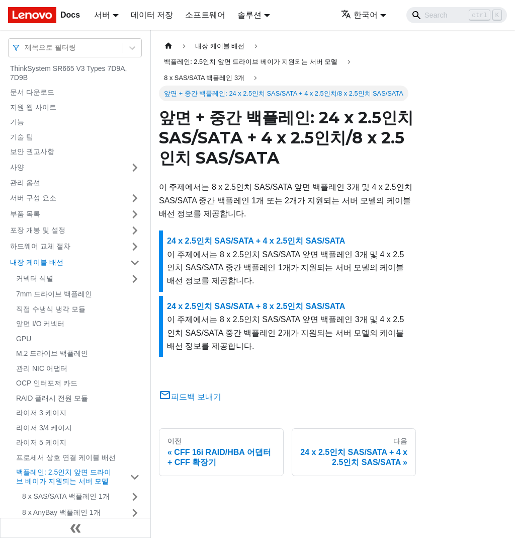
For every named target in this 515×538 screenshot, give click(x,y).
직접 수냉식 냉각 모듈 (50, 309)
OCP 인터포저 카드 (46, 383)
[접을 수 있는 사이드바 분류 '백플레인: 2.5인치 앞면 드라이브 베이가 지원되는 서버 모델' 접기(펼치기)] (135, 477)
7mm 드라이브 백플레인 (54, 294)
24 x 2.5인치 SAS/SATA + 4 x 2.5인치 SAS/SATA (256, 241)
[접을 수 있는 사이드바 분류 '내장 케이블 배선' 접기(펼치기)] (135, 263)
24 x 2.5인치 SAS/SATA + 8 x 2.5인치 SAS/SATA (256, 306)
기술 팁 (21, 137)
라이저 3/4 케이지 (44, 428)
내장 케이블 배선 (36, 262)
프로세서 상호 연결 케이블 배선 (66, 457)
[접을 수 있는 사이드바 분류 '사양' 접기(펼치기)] (135, 168)
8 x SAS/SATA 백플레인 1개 (66, 496)
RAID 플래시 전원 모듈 (52, 398)
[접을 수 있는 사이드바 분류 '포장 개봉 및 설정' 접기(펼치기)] (135, 230)
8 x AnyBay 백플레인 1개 (61, 512)
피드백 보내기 (190, 397)
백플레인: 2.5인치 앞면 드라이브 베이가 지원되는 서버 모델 (63, 476)
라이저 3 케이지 (41, 413)
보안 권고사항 (32, 151)
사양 (17, 167)
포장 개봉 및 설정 (37, 230)
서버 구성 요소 (33, 198)
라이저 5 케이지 (41, 442)
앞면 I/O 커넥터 (40, 324)
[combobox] (26, 47)
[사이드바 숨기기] (75, 528)
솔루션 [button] (249, 15)
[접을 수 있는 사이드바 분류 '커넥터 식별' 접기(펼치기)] (135, 279)
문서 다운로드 (32, 92)
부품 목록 (25, 214)
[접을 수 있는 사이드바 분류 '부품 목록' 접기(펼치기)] (135, 214)
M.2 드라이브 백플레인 (52, 353)
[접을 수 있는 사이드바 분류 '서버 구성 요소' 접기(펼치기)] (135, 198)
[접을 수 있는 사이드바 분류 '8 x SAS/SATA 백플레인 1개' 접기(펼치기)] (135, 497)
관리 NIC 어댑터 (41, 368)
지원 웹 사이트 (33, 107)
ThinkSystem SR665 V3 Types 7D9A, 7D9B (68, 73)
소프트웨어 (205, 15)
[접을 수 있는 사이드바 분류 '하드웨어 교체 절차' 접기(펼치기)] (135, 247)
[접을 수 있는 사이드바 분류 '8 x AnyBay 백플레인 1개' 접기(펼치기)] (135, 513)
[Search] (456, 15)
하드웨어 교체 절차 (40, 246)
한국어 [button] (359, 15)
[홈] (168, 46)
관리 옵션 (25, 183)
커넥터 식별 (34, 278)
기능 (17, 122)
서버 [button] (102, 15)
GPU (23, 339)
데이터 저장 (152, 15)
